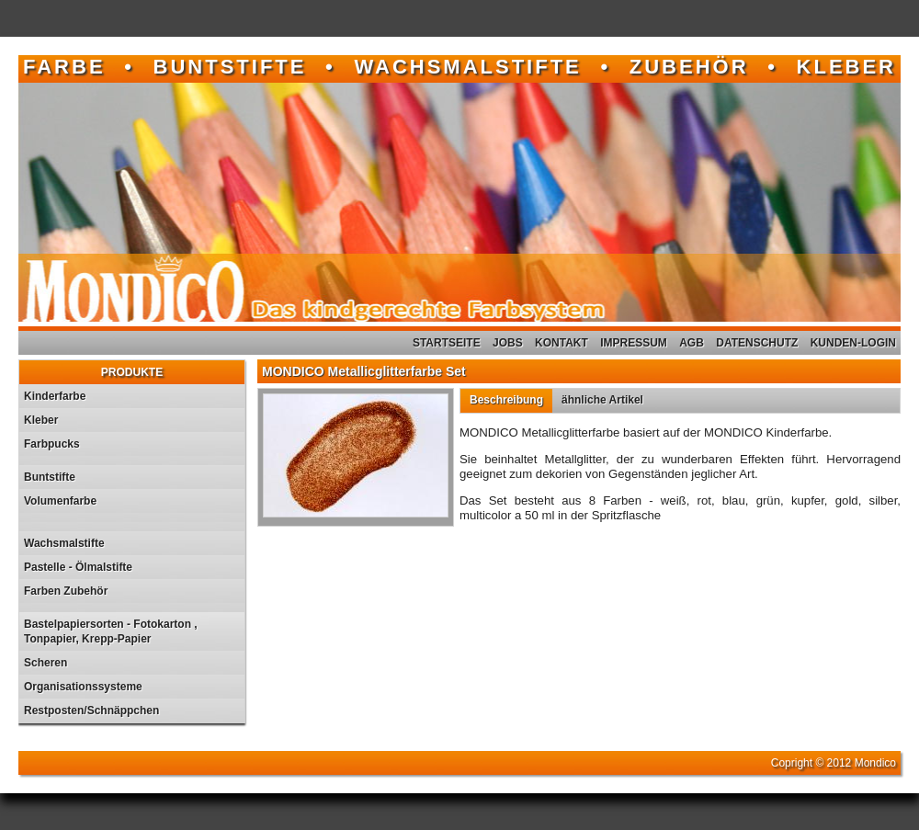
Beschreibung (506, 399)
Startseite (447, 342)
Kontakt (561, 342)
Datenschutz (757, 342)
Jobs (508, 342)
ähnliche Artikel (602, 399)
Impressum (633, 342)
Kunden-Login (853, 342)
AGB (691, 342)
